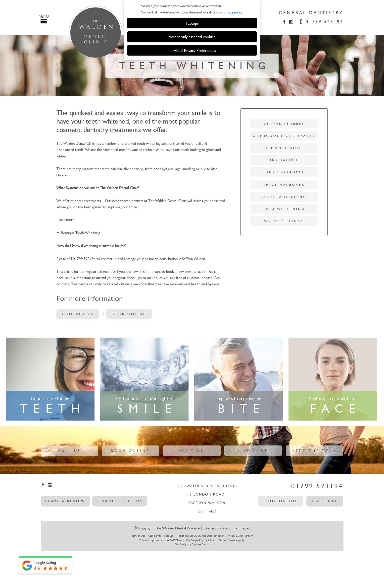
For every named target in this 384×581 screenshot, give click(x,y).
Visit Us (192, 451)
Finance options (120, 501)
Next (372, 69)
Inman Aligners (284, 172)
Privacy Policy (206, 540)
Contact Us (78, 314)
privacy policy (233, 12)
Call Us (69, 451)
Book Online (129, 314)
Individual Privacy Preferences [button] (192, 50)
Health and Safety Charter (191, 535)
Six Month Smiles (284, 148)
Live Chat (253, 451)
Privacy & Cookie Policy (240, 535)
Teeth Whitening (284, 197)
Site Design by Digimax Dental (192, 544)
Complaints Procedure (161, 535)
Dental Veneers (284, 123)
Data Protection (215, 535)
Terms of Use (138, 535)
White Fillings (284, 221)
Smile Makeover (284, 184)
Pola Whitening (284, 209)
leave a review (65, 501)
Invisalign (284, 160)
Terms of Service (228, 540)
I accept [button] (192, 23)
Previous (11, 69)
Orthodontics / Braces (284, 136)
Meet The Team (314, 451)
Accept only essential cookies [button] (192, 36)
